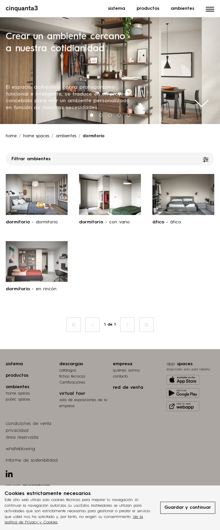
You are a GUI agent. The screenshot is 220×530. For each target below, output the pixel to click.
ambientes (66, 136)
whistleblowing (20, 449)
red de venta (128, 387)
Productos (148, 6)
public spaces (18, 399)
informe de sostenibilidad (32, 460)
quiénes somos (126, 370)
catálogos (67, 370)
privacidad (17, 430)
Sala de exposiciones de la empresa (83, 403)
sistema (14, 364)
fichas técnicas (72, 376)
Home (11, 136)
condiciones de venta (28, 423)
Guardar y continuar (187, 507)
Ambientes (182, 6)
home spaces (18, 393)
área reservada (22, 437)
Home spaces (36, 136)
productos (17, 375)
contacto (120, 376)
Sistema (116, 6)
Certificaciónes (72, 382)
